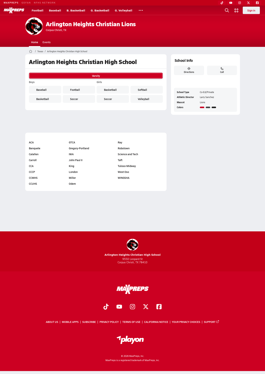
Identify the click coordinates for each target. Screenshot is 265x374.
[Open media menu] (236, 10)
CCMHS (33, 178)
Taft (120, 160)
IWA (71, 154)
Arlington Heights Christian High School (67, 51)
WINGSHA (123, 178)
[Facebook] (257, 3)
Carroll (33, 160)
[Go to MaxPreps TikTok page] (106, 307)
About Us (52, 322)
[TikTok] (222, 3)
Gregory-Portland (79, 148)
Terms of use (131, 322)
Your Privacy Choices (186, 322)
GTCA (72, 142)
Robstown (123, 148)
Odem (72, 183)
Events (47, 42)
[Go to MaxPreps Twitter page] (146, 307)
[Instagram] (240, 3)
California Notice (156, 322)
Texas (40, 51)
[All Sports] (141, 10)
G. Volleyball (123, 10)
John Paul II (75, 160)
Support (211, 322)
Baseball (55, 10)
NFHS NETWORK (45, 2)
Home (34, 42)
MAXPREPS (11, 2)
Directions (189, 70)
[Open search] (227, 10)
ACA (31, 142)
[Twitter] (248, 3)
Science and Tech (128, 154)
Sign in (251, 10)
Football (37, 10)
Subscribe (89, 322)
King (71, 166)
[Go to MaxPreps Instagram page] (132, 307)
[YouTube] (231, 3)
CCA (31, 166)
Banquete (34, 148)
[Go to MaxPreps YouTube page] (119, 307)
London (73, 172)
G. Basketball (100, 10)
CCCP (32, 172)
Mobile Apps (70, 322)
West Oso (123, 172)
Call (222, 70)
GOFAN (26, 2)
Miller (72, 178)
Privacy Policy (109, 322)
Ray (120, 142)
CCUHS (33, 183)
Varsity (95, 75)
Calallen (33, 154)
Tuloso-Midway (127, 166)
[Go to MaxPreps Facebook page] (159, 307)
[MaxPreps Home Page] (30, 51)
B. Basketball (76, 10)
